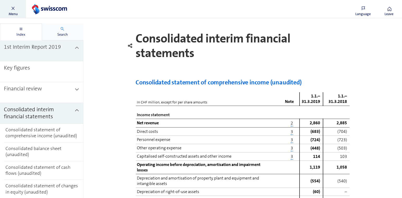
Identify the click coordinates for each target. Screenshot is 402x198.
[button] (13, 9)
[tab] (21, 31)
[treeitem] (41, 50)
